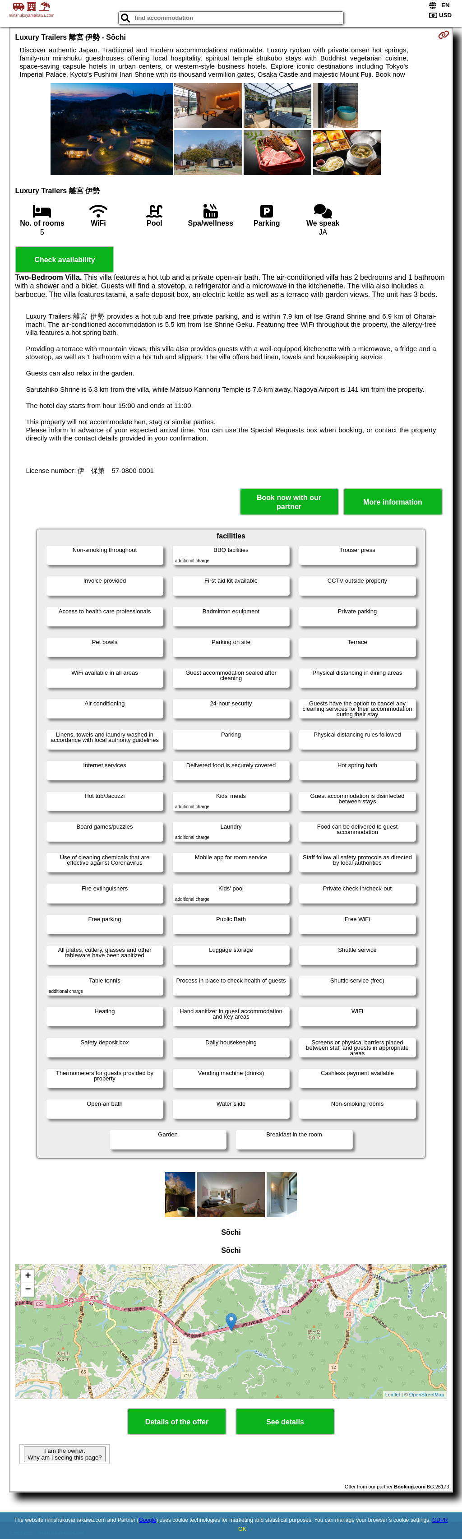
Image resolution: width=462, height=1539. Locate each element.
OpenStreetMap (426, 1394)
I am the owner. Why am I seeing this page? (65, 1454)
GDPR (440, 1520)
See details (285, 1422)
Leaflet (392, 1394)
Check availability (64, 260)
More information (392, 502)
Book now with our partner (289, 502)
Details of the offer (176, 1422)
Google (148, 1520)
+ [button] (28, 1276)
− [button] (28, 1290)
